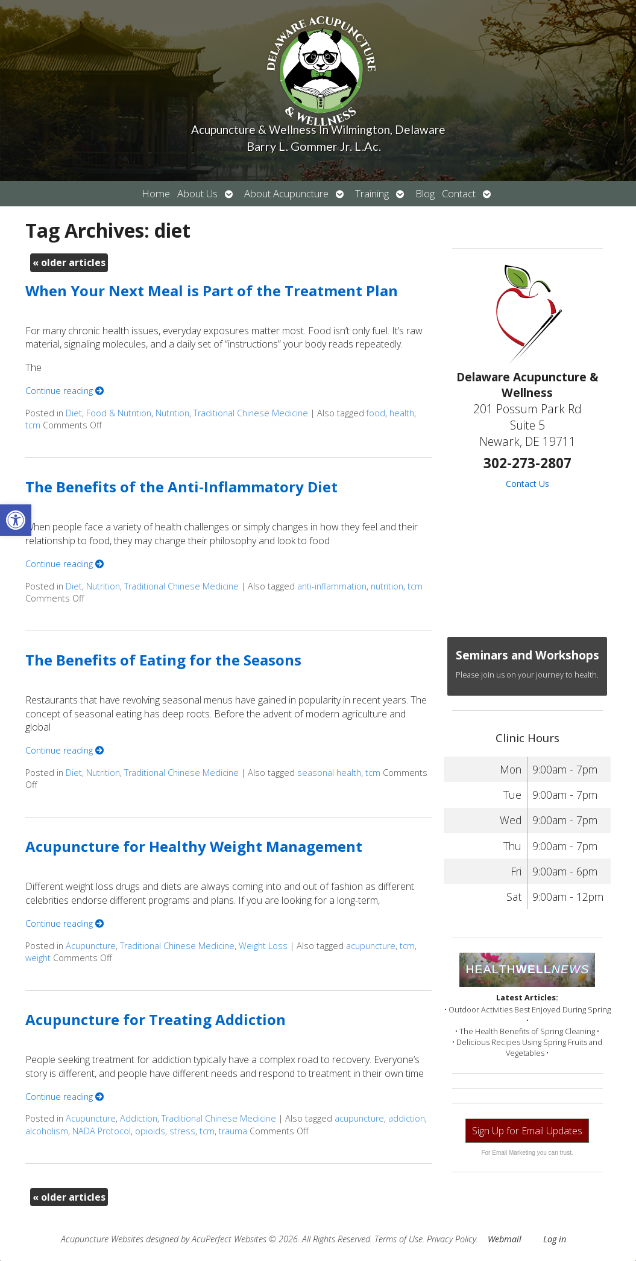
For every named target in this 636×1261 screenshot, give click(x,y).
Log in (554, 1239)
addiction (406, 1118)
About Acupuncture (286, 193)
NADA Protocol (101, 1131)
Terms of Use (398, 1239)
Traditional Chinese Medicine (251, 413)
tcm (32, 425)
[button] (15, 520)
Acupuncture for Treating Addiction (155, 1019)
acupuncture (370, 945)
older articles (69, 262)
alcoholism (46, 1131)
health (401, 413)
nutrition (387, 586)
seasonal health (329, 772)
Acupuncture (91, 945)
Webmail (504, 1239)
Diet (74, 413)
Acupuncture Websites (102, 1239)
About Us (197, 193)
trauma (233, 1131)
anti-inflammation (332, 586)
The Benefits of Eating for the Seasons (163, 660)
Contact (459, 193)
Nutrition (172, 413)
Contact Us (527, 483)
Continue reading (64, 390)
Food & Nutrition (118, 413)
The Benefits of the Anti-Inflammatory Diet (181, 487)
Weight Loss (263, 945)
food (376, 413)
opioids (150, 1131)
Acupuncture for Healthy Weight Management (193, 846)
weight (38, 958)
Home (156, 193)
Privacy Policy (451, 1239)
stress (182, 1131)
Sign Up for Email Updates (527, 1130)
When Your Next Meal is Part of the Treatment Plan (211, 290)
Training (372, 193)
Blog (425, 193)
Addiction (138, 1118)
